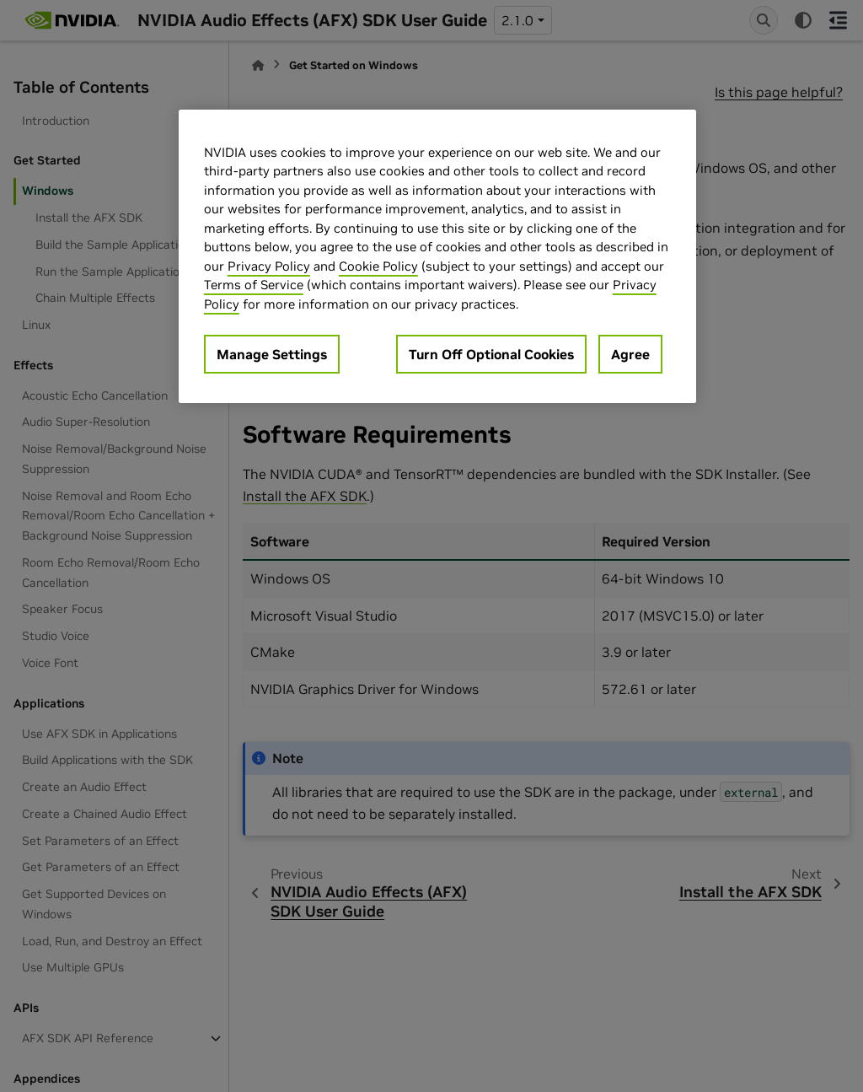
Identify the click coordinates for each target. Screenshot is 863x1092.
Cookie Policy (378, 266)
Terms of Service (253, 285)
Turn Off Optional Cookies (491, 354)
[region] (437, 257)
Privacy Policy (269, 266)
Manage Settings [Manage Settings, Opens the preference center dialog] (272, 354)
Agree (630, 354)
